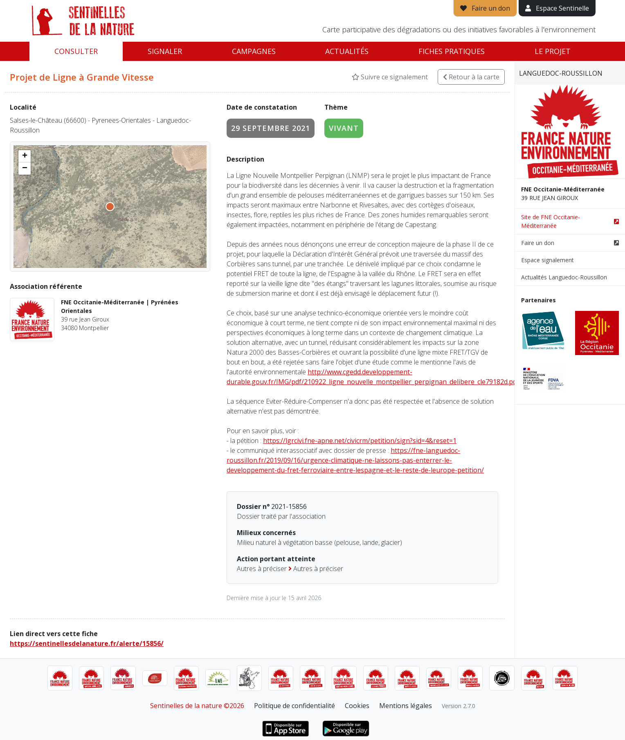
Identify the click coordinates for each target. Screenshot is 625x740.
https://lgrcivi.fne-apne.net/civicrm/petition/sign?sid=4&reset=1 (359, 440)
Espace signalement (547, 260)
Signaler (165, 51)
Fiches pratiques (451, 51)
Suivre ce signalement (390, 76)
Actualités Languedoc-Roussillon (564, 277)
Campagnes (254, 51)
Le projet (553, 51)
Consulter (76, 51)
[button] (24, 156)
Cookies (357, 705)
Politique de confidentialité (294, 705)
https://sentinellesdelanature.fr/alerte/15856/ (87, 643)
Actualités (347, 51)
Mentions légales (405, 705)
